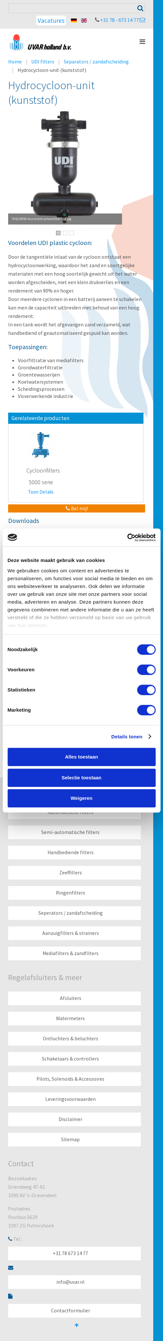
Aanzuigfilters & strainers (70, 933)
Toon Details (41, 492)
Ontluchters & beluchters (70, 1038)
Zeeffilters (70, 872)
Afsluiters (70, 998)
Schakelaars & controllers (70, 1059)
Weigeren (81, 798)
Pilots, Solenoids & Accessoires (70, 1079)
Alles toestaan (81, 756)
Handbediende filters (71, 852)
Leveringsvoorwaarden (70, 1099)
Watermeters (70, 1018)
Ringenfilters (70, 893)
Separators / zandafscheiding (96, 61)
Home (15, 61)
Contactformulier (70, 1310)
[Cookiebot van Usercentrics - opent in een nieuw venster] (127, 537)
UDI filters (42, 61)
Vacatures (51, 20)
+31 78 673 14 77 (70, 1253)
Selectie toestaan (81, 777)
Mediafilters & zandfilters (71, 953)
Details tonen (126, 736)
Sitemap (70, 1139)
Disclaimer (70, 1119)
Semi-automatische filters (70, 832)
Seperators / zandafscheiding (70, 913)
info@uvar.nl (70, 1282)
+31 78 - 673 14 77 (119, 19)
